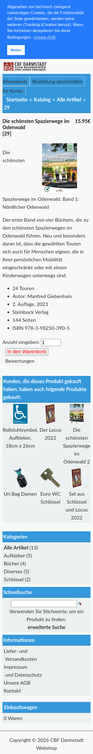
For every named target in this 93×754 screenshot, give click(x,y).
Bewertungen (19, 360)
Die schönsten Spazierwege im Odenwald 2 (76, 445)
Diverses (13, 571)
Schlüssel (14, 579)
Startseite (17, 99)
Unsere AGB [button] (44, 37)
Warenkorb (15, 81)
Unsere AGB (17, 682)
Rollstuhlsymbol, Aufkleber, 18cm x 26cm (20, 437)
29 (7, 107)
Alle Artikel (69, 99)
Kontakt (12, 690)
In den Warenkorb (26, 351)
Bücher (11, 563)
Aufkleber (14, 555)
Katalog (42, 99)
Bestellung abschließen (57, 81)
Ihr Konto (13, 90)
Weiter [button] (15, 50)
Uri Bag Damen (20, 493)
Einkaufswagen (20, 707)
